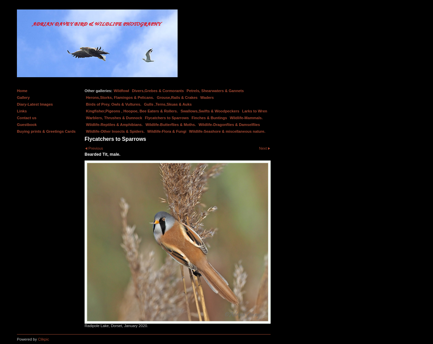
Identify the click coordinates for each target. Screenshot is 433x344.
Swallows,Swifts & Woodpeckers (210, 111)
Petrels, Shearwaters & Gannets (215, 91)
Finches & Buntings (209, 118)
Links (22, 111)
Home (22, 91)
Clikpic (43, 339)
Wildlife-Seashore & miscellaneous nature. (227, 131)
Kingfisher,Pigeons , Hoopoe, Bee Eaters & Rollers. (132, 111)
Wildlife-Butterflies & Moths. (170, 125)
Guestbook (27, 125)
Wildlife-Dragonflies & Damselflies (229, 125)
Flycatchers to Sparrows (167, 118)
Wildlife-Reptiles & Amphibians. (114, 125)
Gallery (23, 97)
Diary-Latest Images (35, 104)
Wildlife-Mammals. (246, 118)
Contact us (27, 118)
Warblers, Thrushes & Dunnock (114, 118)
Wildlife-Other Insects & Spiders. (115, 131)
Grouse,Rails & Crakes (177, 97)
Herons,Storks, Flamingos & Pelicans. (120, 97)
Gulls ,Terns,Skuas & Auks (168, 104)
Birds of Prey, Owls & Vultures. (113, 104)
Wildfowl (121, 91)
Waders (207, 97)
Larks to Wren (254, 111)
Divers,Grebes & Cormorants (158, 91)
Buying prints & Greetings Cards (46, 131)
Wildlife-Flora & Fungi (166, 131)
